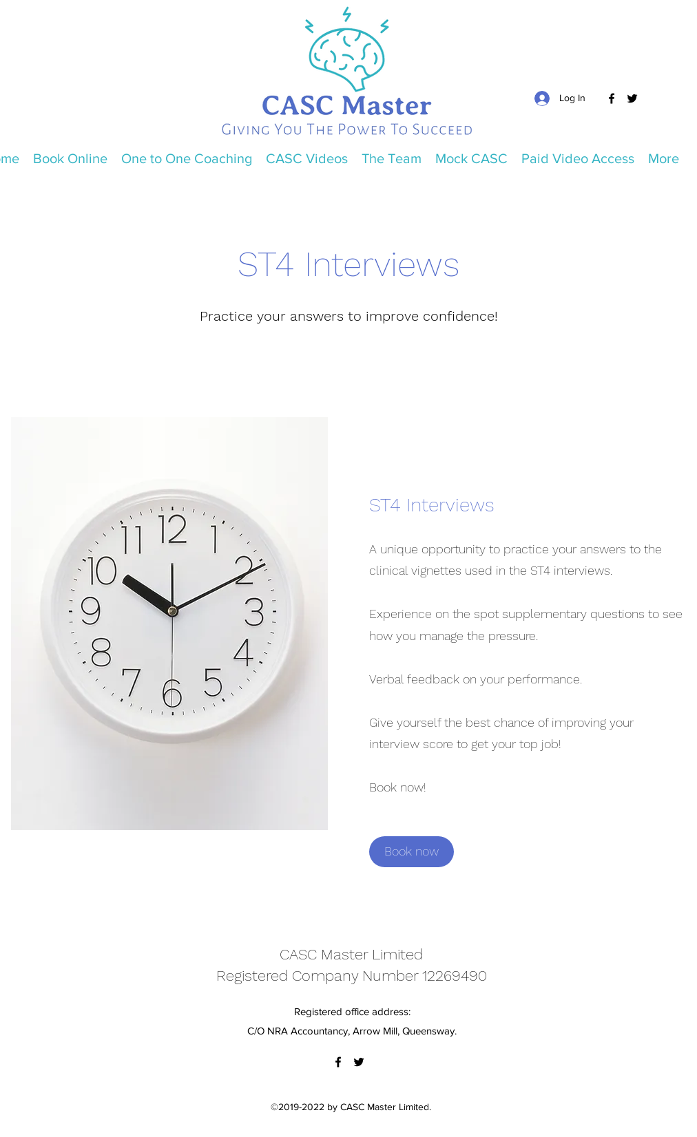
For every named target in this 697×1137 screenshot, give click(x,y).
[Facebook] (611, 98)
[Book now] (411, 851)
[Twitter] (632, 98)
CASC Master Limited (351, 954)
